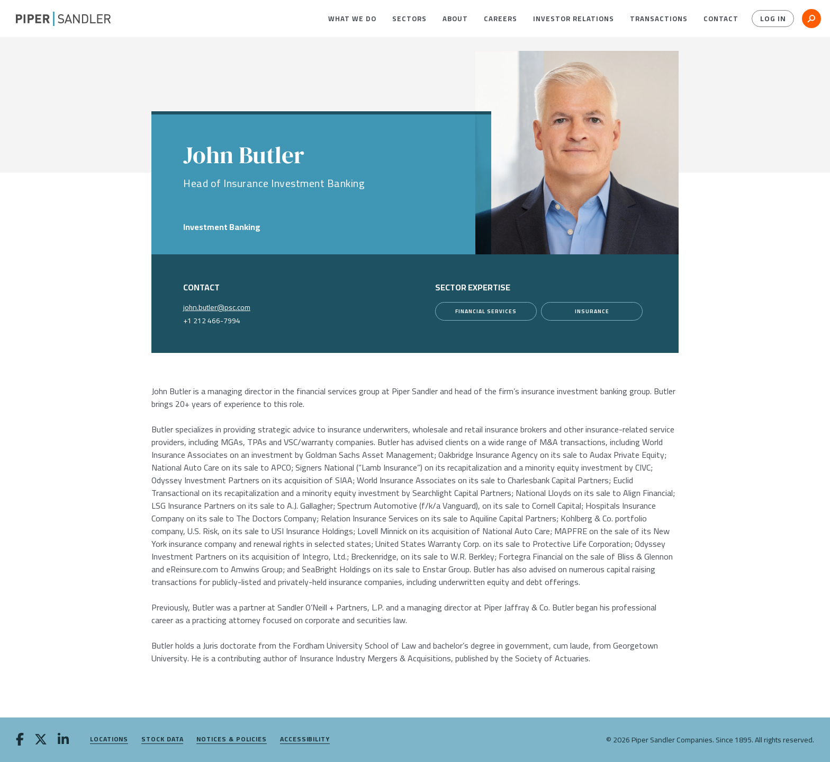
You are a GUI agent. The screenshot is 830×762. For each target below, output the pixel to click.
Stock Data (162, 739)
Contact (720, 18)
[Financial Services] (486, 311)
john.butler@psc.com (216, 307)
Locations (109, 739)
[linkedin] (63, 740)
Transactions (659, 18)
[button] (352, 18)
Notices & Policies (231, 739)
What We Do (352, 18)
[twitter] (40, 740)
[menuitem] (352, 18)
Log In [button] (773, 18)
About (455, 18)
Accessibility (305, 739)
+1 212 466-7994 (211, 320)
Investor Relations (573, 18)
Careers (500, 18)
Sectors (409, 18)
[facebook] (20, 740)
